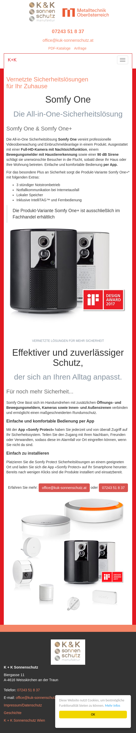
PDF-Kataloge (59, 48)
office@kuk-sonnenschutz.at (68, 40)
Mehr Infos (112, 705)
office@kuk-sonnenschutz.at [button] (64, 488)
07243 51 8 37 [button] (113, 488)
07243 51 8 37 (68, 31)
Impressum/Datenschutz (23, 705)
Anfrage (80, 48)
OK (93, 714)
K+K (12, 59)
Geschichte (12, 713)
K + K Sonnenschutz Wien (24, 720)
